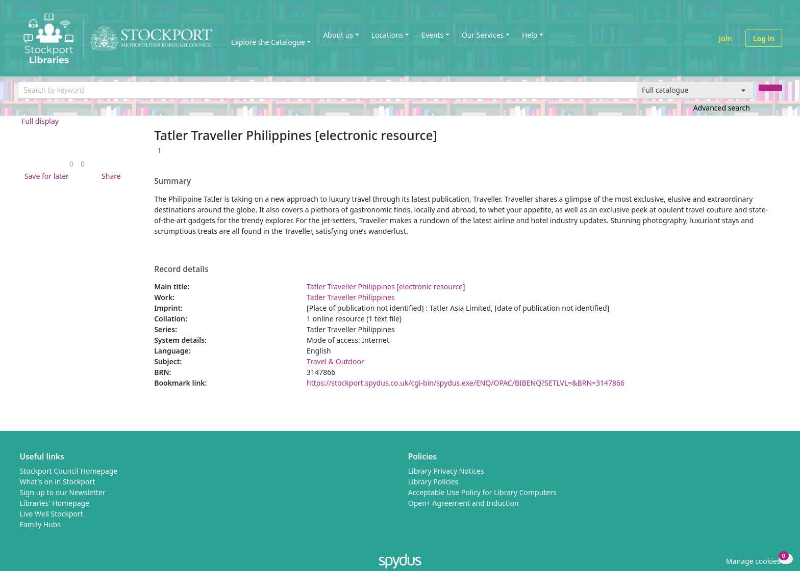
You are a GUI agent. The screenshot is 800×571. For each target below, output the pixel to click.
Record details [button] (181, 269)
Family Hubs (40, 524)
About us (338, 35)
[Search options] (695, 90)
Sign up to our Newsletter (63, 492)
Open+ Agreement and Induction (463, 503)
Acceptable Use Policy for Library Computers (482, 492)
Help (530, 35)
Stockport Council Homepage (69, 471)
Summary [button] (172, 181)
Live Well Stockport (51, 514)
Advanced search (721, 108)
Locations (387, 35)
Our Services (483, 35)
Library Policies (433, 481)
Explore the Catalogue (268, 42)
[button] (45, 176)
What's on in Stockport (57, 481)
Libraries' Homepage (55, 503)
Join (725, 38)
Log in (763, 38)
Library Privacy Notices (446, 471)
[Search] (770, 88)
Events (432, 35)
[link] (71, 164)
